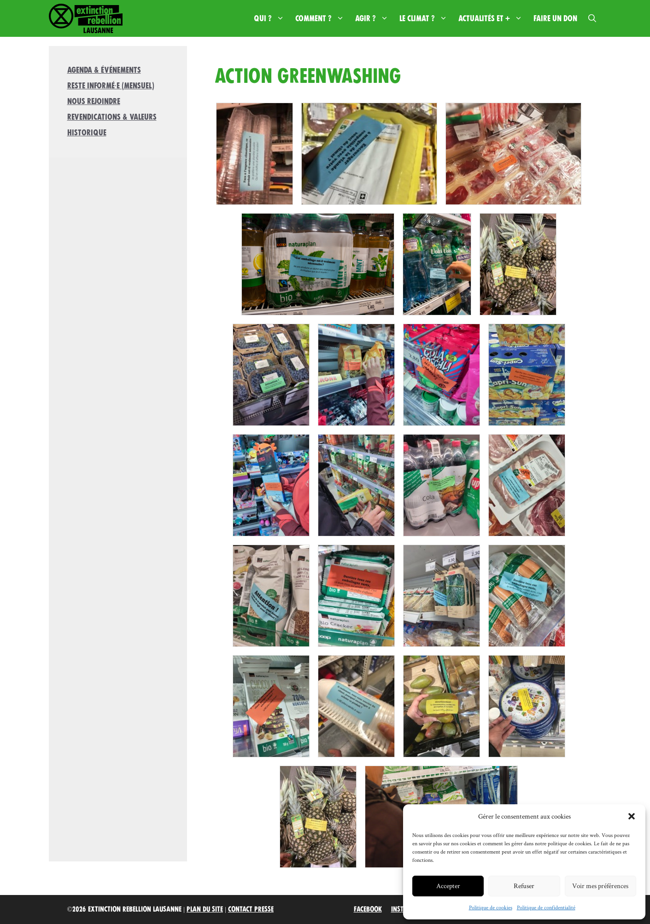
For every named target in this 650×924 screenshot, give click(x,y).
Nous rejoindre (93, 101)
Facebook (368, 909)
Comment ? (322, 18)
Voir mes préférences (600, 885)
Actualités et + (493, 18)
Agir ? (374, 18)
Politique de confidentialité (546, 907)
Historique (86, 132)
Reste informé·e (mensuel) (110, 85)
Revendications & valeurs (112, 117)
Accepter (448, 885)
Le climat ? (426, 18)
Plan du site (205, 909)
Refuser (524, 885)
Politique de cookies (490, 907)
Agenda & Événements (104, 70)
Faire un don (555, 18)
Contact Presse (251, 909)
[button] (631, 816)
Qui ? (272, 18)
